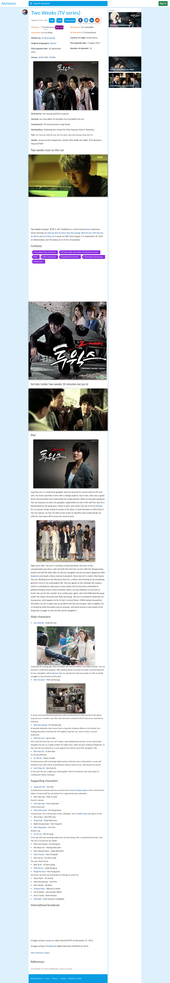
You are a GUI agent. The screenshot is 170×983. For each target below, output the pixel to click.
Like (59, 20)
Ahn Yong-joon (40, 827)
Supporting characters (70, 257)
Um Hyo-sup (39, 803)
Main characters (49, 257)
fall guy (99, 506)
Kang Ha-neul (40, 871)
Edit (52, 20)
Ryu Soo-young (73, 233)
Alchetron (8, 3)
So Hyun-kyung (48, 38)
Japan (48, 940)
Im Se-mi (38, 834)
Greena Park (39, 888)
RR (58, 229)
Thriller (52, 57)
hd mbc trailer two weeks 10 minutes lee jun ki (79, 252)
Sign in (163, 3)
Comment (70, 20)
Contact (63, 978)
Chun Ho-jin (39, 854)
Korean (53, 43)
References (38, 261)
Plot (35, 257)
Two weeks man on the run (45, 252)
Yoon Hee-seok (40, 810)
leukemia (35, 576)
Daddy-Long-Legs (84, 813)
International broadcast (93, 257)
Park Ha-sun (86, 233)
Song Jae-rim (39, 786)
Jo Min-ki (35, 236)
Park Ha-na (38, 868)
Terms (47, 978)
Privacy (54, 978)
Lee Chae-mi (48, 236)
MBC (67, 236)
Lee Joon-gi (49, 233)
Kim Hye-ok (98, 233)
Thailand (50, 946)
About (36, 978)
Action (41, 57)
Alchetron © (75, 978)
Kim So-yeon (60, 233)
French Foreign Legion (78, 790)
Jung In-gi (38, 820)
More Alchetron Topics (40, 952)
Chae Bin (38, 899)
